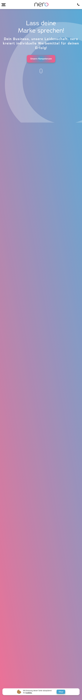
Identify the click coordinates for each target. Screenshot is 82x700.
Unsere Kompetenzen (41, 58)
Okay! (61, 692)
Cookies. (29, 693)
